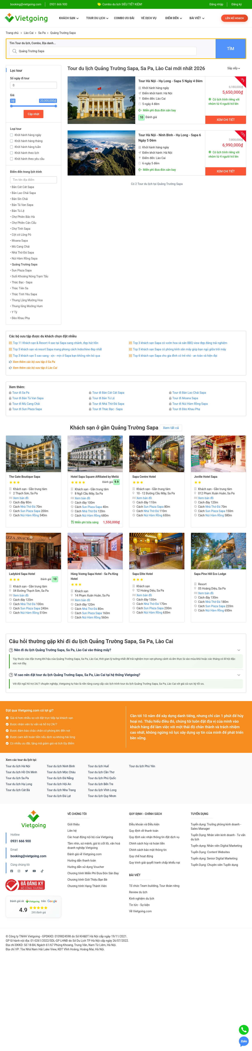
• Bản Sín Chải (19, 199)
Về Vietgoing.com (140, 911)
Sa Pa (42, 33)
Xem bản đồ (19, 498)
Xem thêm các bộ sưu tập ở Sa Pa (34, 361)
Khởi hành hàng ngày (28, 135)
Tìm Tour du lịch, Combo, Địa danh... (32, 43)
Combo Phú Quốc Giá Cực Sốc (121, 4)
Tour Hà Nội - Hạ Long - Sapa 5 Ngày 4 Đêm (170, 81)
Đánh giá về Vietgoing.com (84, 854)
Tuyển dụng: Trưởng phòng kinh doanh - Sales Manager (216, 826)
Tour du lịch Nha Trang (61, 790)
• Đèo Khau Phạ (20, 318)
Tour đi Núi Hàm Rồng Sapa (188, 403)
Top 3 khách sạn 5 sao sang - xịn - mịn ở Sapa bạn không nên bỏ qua (56, 355)
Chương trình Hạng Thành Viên (87, 886)
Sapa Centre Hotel (144, 476)
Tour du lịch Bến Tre (100, 784)
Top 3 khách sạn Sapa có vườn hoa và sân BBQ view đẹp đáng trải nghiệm (180, 343)
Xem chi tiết (226, 119)
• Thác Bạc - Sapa (21, 282)
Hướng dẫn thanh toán (81, 860)
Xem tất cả (171, 428)
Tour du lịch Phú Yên (142, 766)
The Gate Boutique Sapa (24, 476)
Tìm (230, 48)
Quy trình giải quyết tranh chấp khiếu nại (154, 862)
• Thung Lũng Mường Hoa (26, 300)
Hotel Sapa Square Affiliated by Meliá (95, 476)
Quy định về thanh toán (143, 830)
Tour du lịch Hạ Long (19, 784)
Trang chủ (12, 33)
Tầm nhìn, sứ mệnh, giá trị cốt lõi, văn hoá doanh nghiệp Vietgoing (93, 845)
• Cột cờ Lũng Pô (20, 234)
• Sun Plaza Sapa (21, 270)
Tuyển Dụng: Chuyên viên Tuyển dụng (214, 864)
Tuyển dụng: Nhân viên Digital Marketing (216, 845)
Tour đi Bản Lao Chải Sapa (187, 392)
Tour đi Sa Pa (19, 392)
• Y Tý (13, 312)
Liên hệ (72, 830)
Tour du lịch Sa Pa (17, 778)
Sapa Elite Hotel (142, 574)
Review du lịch (138, 892)
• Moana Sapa (19, 240)
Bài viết (197, 18)
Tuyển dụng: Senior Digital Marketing (214, 858)
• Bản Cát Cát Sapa (22, 187)
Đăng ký (236, 4)
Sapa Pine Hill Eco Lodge (210, 574)
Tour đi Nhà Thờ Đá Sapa (106, 403)
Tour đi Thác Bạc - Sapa (106, 409)
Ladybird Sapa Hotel (22, 574)
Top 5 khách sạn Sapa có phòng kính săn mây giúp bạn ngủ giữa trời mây (179, 349)
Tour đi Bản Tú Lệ (101, 398)
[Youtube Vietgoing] (35, 871)
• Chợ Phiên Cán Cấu (23, 222)
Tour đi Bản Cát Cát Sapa (106, 392)
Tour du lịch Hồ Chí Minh (21, 772)
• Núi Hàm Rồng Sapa (23, 258)
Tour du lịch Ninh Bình (61, 766)
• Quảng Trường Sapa (23, 264)
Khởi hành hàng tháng (29, 141)
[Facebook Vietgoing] (12, 871)
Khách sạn (69, 18)
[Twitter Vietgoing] (27, 871)
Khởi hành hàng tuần (28, 147)
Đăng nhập (216, 4)
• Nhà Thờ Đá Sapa (22, 252)
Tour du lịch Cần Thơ (101, 772)
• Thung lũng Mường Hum (26, 306)
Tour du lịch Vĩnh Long (102, 790)
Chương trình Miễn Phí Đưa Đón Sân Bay (93, 873)
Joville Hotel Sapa (205, 476)
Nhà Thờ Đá (27, 506)
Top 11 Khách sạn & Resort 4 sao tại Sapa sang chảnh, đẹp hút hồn (55, 343)
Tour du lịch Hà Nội (18, 766)
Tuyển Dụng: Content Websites (210, 852)
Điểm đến (173, 18)
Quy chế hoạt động (141, 856)
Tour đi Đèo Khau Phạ (184, 409)
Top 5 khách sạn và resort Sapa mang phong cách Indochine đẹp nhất (57, 349)
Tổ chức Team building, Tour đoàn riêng (154, 885)
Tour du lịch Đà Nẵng (60, 778)
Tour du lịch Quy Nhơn (102, 796)
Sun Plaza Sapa (30, 511)
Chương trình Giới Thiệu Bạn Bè (87, 879)
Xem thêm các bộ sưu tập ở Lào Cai (35, 367)
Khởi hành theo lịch (27, 153)
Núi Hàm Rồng (29, 515)
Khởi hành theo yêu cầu (29, 158)
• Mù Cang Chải (20, 246)
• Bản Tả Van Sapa (21, 205)
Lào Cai (29, 33)
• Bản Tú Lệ (17, 210)
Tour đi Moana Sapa (183, 398)
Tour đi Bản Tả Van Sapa (26, 398)
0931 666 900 (58, 4)
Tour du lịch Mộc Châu (61, 772)
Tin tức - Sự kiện (139, 905)
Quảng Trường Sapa (63, 33)
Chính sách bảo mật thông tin (148, 849)
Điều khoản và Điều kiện (144, 824)
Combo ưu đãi (124, 18)
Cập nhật (33, 114)
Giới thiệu (73, 824)
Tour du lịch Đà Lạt (59, 796)
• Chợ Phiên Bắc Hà (22, 216)
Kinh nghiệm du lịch (141, 898)
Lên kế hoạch (234, 18)
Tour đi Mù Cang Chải (24, 403)
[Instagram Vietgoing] (19, 871)
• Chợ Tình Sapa (20, 228)
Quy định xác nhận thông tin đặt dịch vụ (154, 837)
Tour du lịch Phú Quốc (102, 778)
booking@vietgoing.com (28, 856)
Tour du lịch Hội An (59, 784)
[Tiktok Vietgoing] (42, 871)
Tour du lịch (97, 18)
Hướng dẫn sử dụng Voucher (85, 867)
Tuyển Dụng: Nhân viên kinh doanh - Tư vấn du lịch (218, 837)
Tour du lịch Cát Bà (18, 790)
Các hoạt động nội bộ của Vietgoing (90, 837)
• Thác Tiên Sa (19, 288)
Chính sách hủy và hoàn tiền (147, 843)
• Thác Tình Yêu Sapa (23, 294)
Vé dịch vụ (148, 18)
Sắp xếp (233, 68)
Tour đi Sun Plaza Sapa (25, 409)
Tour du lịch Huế (98, 766)
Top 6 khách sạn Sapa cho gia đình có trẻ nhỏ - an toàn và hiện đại (175, 355)
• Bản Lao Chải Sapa (23, 193)
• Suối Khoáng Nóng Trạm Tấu (29, 276)
